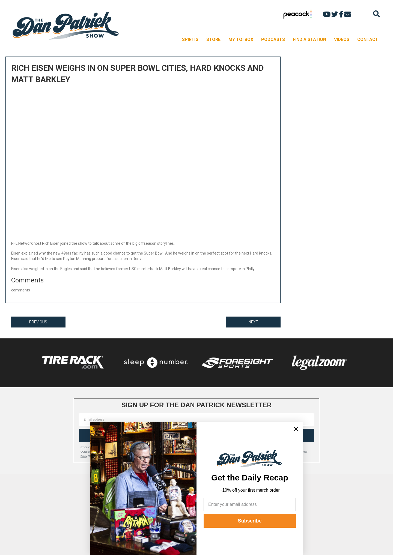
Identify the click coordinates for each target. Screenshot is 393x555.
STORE (213, 39)
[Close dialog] (296, 429)
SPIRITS (190, 39)
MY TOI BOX (240, 39)
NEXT (253, 322)
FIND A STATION (309, 39)
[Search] (376, 13)
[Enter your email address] (250, 504)
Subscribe (249, 521)
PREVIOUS (38, 322)
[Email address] (196, 419)
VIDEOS (341, 39)
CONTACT (367, 39)
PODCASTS (273, 39)
